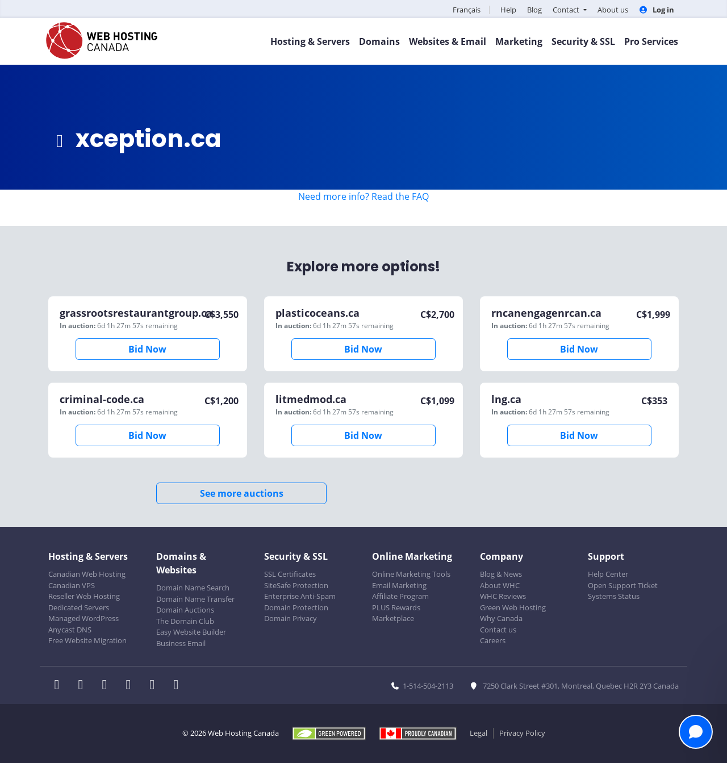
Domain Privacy (290, 618)
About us (613, 10)
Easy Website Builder (191, 632)
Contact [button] (567, 10)
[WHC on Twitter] (84, 686)
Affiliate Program (400, 596)
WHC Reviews (503, 596)
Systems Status (614, 596)
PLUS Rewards (396, 607)
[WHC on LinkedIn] (108, 686)
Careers (492, 640)
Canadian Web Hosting (87, 574)
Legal (478, 733)
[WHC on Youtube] (156, 686)
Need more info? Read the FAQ (363, 196)
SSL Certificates (290, 574)
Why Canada (501, 618)
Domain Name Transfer (195, 599)
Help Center (608, 574)
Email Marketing (399, 585)
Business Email (181, 643)
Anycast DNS (69, 629)
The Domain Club (185, 621)
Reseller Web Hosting (84, 596)
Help (508, 10)
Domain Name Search (192, 587)
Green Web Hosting (513, 607)
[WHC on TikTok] (178, 686)
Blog (534, 10)
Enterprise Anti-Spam (300, 596)
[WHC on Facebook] (60, 686)
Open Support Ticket (623, 585)
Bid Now (147, 349)
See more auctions (241, 493)
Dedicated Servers (78, 607)
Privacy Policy (522, 733)
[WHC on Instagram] (132, 686)
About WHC (500, 585)
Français (467, 10)
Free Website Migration (87, 640)
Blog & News (501, 574)
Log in (656, 10)
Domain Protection (296, 607)
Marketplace (393, 618)
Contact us (498, 629)
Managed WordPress (83, 618)
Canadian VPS (71, 585)
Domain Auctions (185, 610)
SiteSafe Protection (296, 585)
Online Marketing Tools (411, 574)
